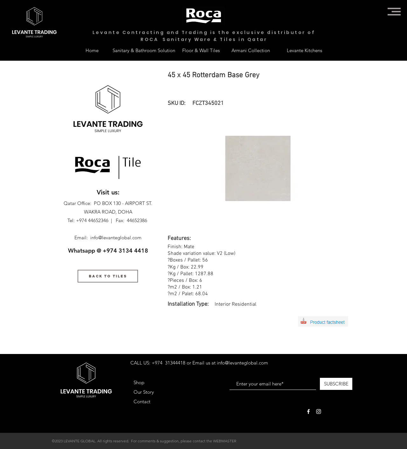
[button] (394, 11)
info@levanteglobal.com (115, 238)
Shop (139, 382)
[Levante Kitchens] (304, 50)
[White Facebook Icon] (308, 411)
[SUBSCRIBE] (336, 384)
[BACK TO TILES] (108, 276)
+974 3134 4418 (125, 250)
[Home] (91, 50)
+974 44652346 (92, 220)
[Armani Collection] (250, 50)
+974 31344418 (168, 363)
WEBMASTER (224, 441)
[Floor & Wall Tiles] (201, 50)
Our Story (144, 392)
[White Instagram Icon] (318, 411)
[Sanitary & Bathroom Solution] (144, 50)
